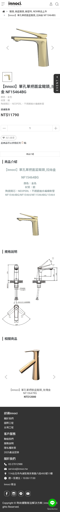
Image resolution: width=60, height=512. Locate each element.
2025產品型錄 (11, 452)
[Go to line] (52, 503)
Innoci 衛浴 (10, 484)
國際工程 (9, 423)
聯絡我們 (9, 439)
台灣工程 (9, 427)
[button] (52, 47)
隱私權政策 (10, 447)
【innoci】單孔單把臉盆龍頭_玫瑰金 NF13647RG (30, 391)
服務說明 (9, 443)
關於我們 (9, 418)
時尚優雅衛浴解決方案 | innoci (34, 503)
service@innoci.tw (18, 469)
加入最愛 (9, 137)
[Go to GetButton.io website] (52, 509)
